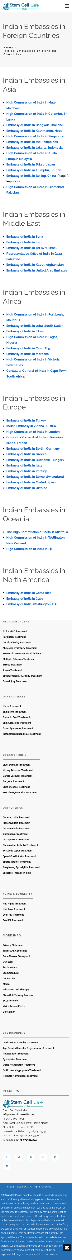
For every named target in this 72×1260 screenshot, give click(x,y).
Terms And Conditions (15, 950)
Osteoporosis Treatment (16, 839)
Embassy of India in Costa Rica (28, 593)
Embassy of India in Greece (26, 454)
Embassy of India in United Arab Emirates (36, 270)
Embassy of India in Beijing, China (31, 176)
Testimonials (10, 967)
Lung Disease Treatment (16, 787)
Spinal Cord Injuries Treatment (19, 856)
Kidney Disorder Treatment (18, 770)
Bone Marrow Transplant (16, 956)
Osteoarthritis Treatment (16, 817)
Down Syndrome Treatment (18, 728)
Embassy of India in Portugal (27, 471)
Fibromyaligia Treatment (16, 823)
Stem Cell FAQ (11, 973)
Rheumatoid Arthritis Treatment (20, 845)
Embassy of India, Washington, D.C (31, 604)
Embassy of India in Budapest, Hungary (35, 460)
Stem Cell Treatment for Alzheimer (22, 653)
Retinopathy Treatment (16, 1053)
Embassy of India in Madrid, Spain (31, 482)
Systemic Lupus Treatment (17, 850)
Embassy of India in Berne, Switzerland (35, 477)
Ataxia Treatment (12, 670)
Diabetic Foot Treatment (16, 717)
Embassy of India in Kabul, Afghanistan (35, 265)
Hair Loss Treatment (14, 909)
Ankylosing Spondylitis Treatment (21, 867)
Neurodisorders (16, 621)
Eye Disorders (14, 1033)
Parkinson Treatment (14, 637)
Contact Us (9, 978)
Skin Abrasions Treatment (17, 723)
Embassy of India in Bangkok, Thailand (34, 125)
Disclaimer (9, 1011)
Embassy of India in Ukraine (26, 488)
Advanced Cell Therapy (16, 989)
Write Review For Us (14, 1006)
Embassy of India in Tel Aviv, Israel (31, 248)
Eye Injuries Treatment (15, 1059)
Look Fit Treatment (13, 914)
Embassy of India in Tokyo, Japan (30, 164)
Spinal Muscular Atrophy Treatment (22, 675)
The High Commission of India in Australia (37, 532)
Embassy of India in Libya (25, 331)
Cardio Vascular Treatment (17, 776)
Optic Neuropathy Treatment (19, 1064)
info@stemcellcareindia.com (18, 1114)
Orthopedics (13, 808)
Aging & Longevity (17, 894)
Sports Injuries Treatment (17, 861)
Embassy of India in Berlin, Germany (33, 448)
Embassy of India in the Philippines (32, 142)
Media (6, 984)
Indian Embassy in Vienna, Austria (31, 426)
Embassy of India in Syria (24, 236)
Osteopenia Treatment (15, 834)
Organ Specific (15, 755)
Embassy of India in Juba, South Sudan (34, 326)
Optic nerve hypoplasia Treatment (22, 1070)
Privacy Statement (13, 945)
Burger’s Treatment (13, 781)
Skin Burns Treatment (14, 711)
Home (8, 47)
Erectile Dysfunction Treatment (20, 792)
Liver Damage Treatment (17, 764)
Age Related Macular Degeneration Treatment (28, 1048)
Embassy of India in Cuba (24, 598)
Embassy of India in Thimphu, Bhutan (33, 170)
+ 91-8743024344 (27, 1139)
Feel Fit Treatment (13, 920)
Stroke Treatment (12, 664)
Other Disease (14, 696)
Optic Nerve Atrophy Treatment (20, 1042)
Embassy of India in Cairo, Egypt (30, 348)
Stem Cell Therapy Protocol (18, 995)
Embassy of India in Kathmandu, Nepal (34, 131)
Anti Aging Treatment (14, 903)
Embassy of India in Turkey (26, 420)
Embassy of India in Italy (24, 465)
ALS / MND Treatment (15, 631)
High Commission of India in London (33, 432)
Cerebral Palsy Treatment (17, 642)
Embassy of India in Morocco (27, 354)
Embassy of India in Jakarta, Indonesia (34, 147)
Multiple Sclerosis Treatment (19, 659)
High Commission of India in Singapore (35, 136)
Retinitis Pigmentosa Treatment (20, 1076)
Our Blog (8, 962)
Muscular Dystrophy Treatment (20, 648)
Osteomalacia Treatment (16, 828)
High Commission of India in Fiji (29, 549)
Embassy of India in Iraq (23, 242)
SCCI (26, 1186)
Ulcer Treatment (12, 706)
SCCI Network (10, 1000)
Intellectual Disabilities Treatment (22, 734)
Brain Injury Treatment (15, 681)
